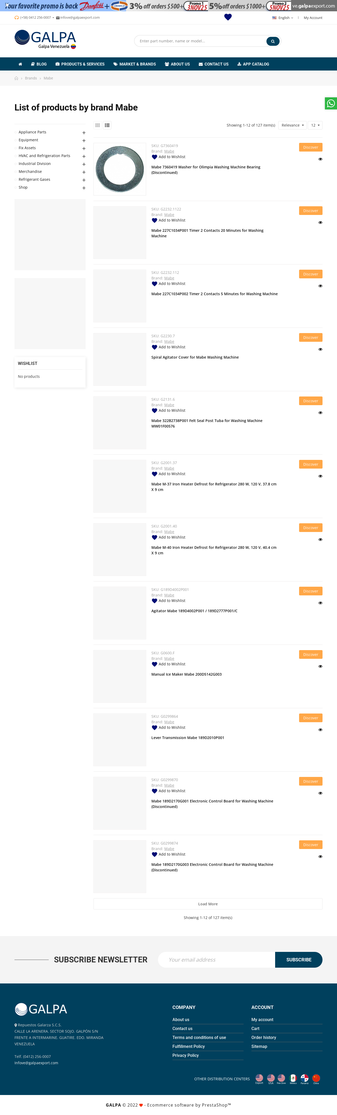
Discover (310, 147)
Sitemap (259, 1046)
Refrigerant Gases (34, 179)
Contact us (182, 1028)
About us (180, 1019)
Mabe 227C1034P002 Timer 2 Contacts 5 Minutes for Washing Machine (214, 293)
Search (273, 41)
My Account (313, 17)
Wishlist (27, 363)
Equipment (28, 139)
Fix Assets (27, 147)
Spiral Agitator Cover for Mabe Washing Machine (195, 357)
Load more (208, 903)
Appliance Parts (32, 131)
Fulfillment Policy (188, 1046)
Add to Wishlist (168, 156)
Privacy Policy (185, 1055)
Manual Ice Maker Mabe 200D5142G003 (186, 674)
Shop (23, 187)
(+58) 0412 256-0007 (35, 17)
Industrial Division (35, 163)
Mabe (169, 151)
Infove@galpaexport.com (36, 1062)
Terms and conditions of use (199, 1037)
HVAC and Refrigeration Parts (44, 155)
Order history (263, 1037)
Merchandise (30, 171)
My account (262, 1019)
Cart (255, 1028)
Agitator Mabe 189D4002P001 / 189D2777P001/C (194, 610)
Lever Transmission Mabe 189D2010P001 (187, 737)
